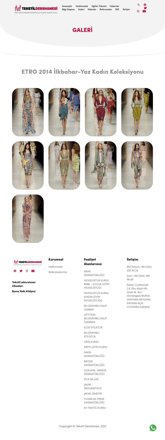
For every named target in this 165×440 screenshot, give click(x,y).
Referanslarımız (58, 272)
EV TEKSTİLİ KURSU (95, 408)
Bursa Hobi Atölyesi (23, 291)
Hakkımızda (82, 6)
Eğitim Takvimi (99, 6)
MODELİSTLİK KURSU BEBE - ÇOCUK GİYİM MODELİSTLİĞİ (96, 284)
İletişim (126, 9)
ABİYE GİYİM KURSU (95, 347)
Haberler (114, 6)
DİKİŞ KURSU (91, 342)
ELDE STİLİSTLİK (93, 327)
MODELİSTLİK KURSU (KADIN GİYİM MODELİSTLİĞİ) (96, 297)
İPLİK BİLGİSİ (91, 379)
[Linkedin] (144, 11)
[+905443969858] (153, 428)
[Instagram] (138, 11)
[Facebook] (145, 4)
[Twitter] (145, 8)
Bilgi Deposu (68, 9)
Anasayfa (67, 6)
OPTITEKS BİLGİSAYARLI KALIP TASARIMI (95, 319)
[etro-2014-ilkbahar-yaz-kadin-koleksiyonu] (28, 112)
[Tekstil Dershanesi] (36, 8)
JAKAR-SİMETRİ (93, 394)
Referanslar (106, 9)
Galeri (81, 9)
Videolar (92, 9)
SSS (117, 9)
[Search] (138, 5)
